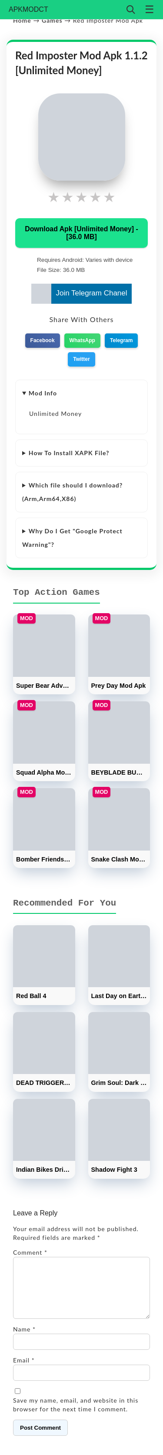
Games (52, 20)
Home (22, 20)
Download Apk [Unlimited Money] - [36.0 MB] (81, 232)
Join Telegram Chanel (79, 294)
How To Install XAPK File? (69, 452)
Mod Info (43, 393)
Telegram (121, 340)
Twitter (81, 359)
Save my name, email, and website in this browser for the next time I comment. (75, 1415)
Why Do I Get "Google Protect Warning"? (72, 537)
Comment (30, 1252)
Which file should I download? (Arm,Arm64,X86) (72, 491)
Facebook (42, 340)
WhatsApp (82, 340)
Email (24, 1370)
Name (24, 1339)
